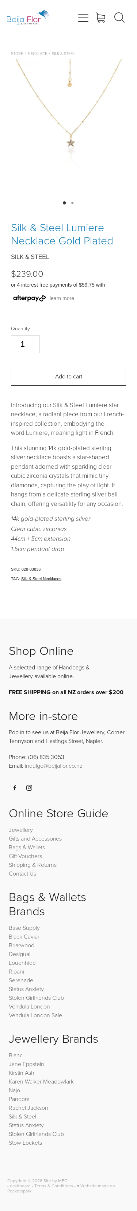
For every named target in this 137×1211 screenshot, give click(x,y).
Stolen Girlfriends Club (36, 998)
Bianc (16, 1055)
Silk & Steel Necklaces (41, 579)
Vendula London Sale (35, 1015)
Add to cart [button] (68, 376)
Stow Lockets (25, 1143)
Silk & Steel (63, 53)
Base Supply (24, 928)
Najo (14, 1090)
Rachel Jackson (28, 1108)
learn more (62, 298)
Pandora (19, 1099)
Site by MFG (55, 1180)
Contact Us (22, 873)
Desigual (19, 954)
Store (17, 53)
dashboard (20, 1186)
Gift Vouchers (25, 856)
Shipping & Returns (33, 865)
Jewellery (21, 830)
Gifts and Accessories (35, 838)
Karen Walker (25, 1081)
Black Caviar (24, 936)
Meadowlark (58, 1081)
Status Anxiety (26, 989)
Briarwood (21, 945)
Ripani (16, 971)
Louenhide (22, 963)
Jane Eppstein (27, 1064)
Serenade (21, 980)
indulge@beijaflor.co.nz (54, 766)
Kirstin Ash (21, 1073)
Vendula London (29, 1006)
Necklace (37, 53)
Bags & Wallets (27, 847)
